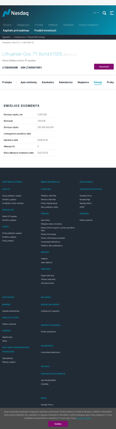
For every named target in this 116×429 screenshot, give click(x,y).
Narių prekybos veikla (49, 207)
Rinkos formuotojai (48, 234)
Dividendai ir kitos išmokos (13, 203)
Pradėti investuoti (45, 30)
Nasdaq (18, 13)
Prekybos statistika (48, 196)
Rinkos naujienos (88, 24)
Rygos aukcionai (47, 276)
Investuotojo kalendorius (50, 242)
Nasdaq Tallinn (86, 203)
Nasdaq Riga (85, 199)
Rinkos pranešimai (48, 332)
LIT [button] (95, 13)
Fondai (39, 24)
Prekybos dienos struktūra (51, 224)
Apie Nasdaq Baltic (48, 380)
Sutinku (58, 424)
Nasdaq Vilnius (86, 196)
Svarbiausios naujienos (50, 311)
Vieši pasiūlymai (47, 283)
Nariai (4, 341)
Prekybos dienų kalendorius (52, 246)
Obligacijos (23, 24)
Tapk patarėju (7, 358)
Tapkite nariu (7, 337)
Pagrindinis (6, 37)
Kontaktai (44, 384)
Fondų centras (8, 241)
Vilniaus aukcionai (48, 279)
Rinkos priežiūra (86, 220)
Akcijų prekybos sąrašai (11, 196)
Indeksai (53, 24)
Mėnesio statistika (48, 199)
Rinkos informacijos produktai (53, 238)
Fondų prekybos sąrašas (12, 233)
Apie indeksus (46, 262)
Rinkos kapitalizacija (49, 203)
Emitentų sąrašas (9, 199)
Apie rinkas (45, 220)
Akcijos (7, 24)
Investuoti (104, 67)
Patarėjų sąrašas (9, 362)
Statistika (68, 24)
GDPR (82, 207)
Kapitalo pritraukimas (16, 30)
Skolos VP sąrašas (9, 216)
